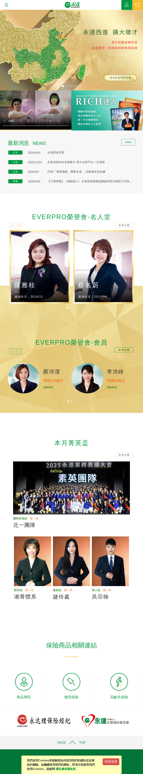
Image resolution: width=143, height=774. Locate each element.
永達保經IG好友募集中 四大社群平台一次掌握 (76, 162)
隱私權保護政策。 (67, 768)
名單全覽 (124, 225)
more (128, 142)
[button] (10, 50)
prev (12, 225)
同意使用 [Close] (111, 761)
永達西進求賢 (55, 152)
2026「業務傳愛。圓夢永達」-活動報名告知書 (76, 171)
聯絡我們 (137, 5)
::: (1, 140)
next (19, 225)
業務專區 (126, 5)
